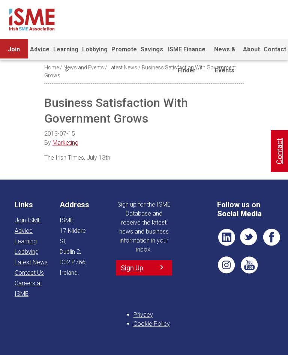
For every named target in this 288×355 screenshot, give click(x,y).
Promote (124, 49)
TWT (249, 237)
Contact (275, 49)
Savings (152, 49)
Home (51, 67)
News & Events (225, 53)
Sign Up (132, 268)
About (251, 49)
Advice (40, 49)
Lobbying (95, 49)
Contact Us (29, 272)
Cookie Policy (152, 323)
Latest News (122, 67)
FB (271, 237)
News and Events (83, 67)
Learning (65, 53)
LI (226, 237)
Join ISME (14, 53)
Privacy (143, 314)
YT (249, 265)
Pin (226, 265)
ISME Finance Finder (187, 53)
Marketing (65, 142)
